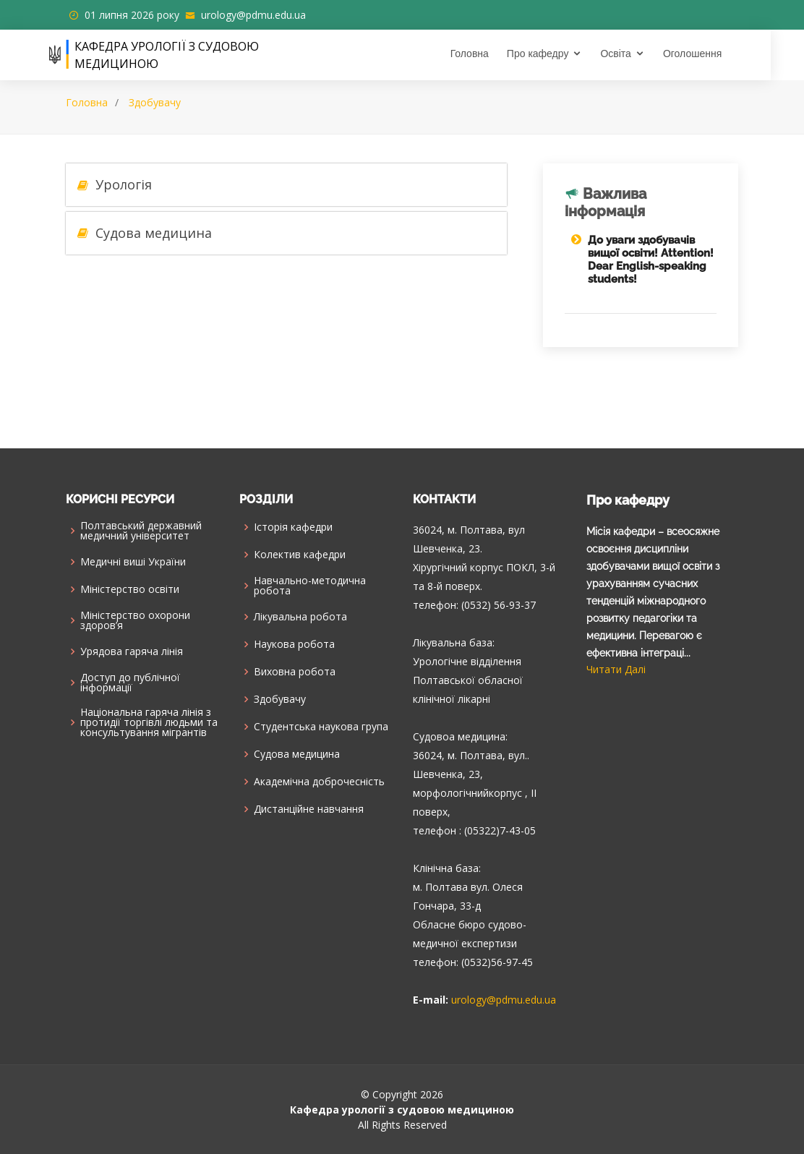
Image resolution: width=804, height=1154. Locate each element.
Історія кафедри (293, 527)
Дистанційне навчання (309, 809)
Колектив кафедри (300, 555)
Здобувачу (155, 102)
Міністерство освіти (129, 589)
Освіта (632, 53)
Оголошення (709, 53)
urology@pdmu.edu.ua (253, 15)
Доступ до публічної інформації (130, 682)
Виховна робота (294, 672)
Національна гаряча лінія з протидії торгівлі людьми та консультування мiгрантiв (149, 722)
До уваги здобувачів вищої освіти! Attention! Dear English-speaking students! (651, 260)
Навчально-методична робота (310, 586)
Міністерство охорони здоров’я (135, 620)
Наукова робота (294, 644)
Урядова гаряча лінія (131, 651)
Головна (485, 53)
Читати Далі (616, 669)
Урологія (123, 184)
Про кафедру (554, 53)
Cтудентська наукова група (321, 727)
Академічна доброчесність (319, 782)
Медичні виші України (133, 562)
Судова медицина (153, 233)
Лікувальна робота (300, 617)
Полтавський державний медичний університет (141, 531)
